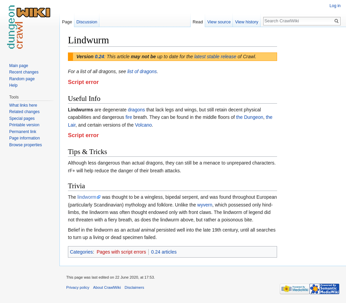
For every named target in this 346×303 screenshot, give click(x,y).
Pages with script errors (121, 252)
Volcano (143, 125)
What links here (23, 105)
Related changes (24, 111)
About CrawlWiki (107, 287)
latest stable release (215, 56)
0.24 (99, 56)
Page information (24, 138)
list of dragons (142, 71)
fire (128, 117)
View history (246, 21)
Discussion (86, 21)
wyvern (204, 205)
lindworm (86, 197)
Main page (18, 65)
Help (13, 85)
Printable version (24, 125)
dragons (136, 109)
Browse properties (25, 145)
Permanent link (22, 131)
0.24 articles (163, 252)
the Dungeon (249, 117)
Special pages (21, 118)
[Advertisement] (311, 135)
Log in (335, 5)
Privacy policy (77, 287)
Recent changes (24, 72)
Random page (21, 79)
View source (218, 21)
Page (67, 21)
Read (198, 21)
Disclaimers (134, 287)
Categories (81, 252)
